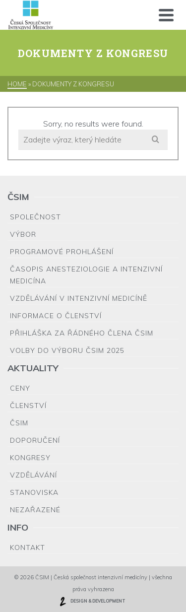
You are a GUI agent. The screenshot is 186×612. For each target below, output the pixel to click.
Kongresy (30, 457)
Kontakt (27, 547)
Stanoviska (34, 492)
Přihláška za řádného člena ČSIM (81, 333)
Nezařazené (35, 509)
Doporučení (35, 440)
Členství (28, 405)
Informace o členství (56, 315)
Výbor (23, 234)
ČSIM (19, 422)
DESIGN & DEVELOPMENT (91, 602)
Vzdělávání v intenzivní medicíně (78, 298)
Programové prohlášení (62, 251)
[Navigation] (166, 15)
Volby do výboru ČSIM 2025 (67, 350)
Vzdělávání (33, 475)
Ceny (20, 388)
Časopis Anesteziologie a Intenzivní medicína (86, 275)
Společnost (35, 216)
